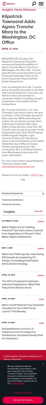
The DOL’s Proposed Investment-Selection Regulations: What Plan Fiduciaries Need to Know (21, 284)
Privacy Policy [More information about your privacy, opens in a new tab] (18, 383)
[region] (23, 382)
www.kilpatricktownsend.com (18, 166)
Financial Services (11, 204)
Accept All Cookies (23, 400)
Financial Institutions (12, 200)
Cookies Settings (23, 392)
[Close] (43, 363)
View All (38, 211)
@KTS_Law (37, 175)
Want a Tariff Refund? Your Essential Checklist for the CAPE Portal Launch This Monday (23, 308)
